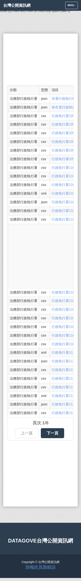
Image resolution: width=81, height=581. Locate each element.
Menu (72, 6)
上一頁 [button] (27, 433)
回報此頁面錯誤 (40, 567)
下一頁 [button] (52, 433)
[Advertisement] (40, 59)
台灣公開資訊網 (16, 5)
